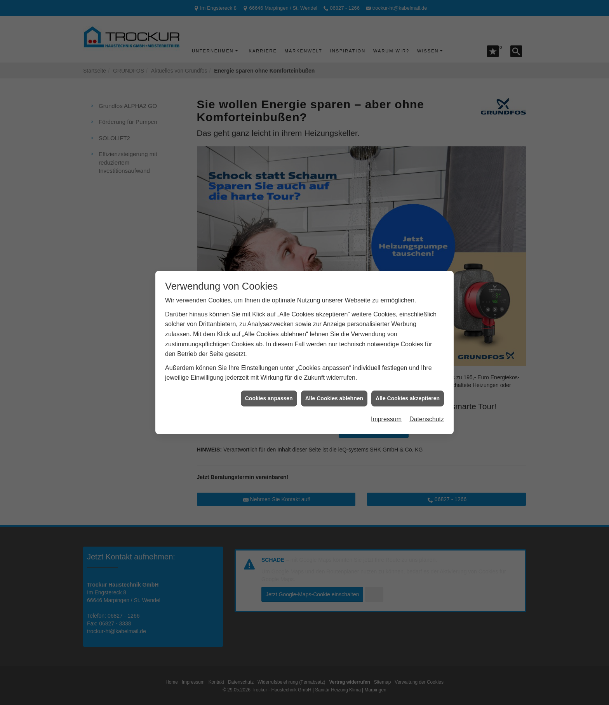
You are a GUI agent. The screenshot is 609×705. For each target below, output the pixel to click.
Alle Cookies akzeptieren (408, 382)
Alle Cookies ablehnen (334, 382)
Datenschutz (426, 403)
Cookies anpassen (269, 382)
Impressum (386, 403)
